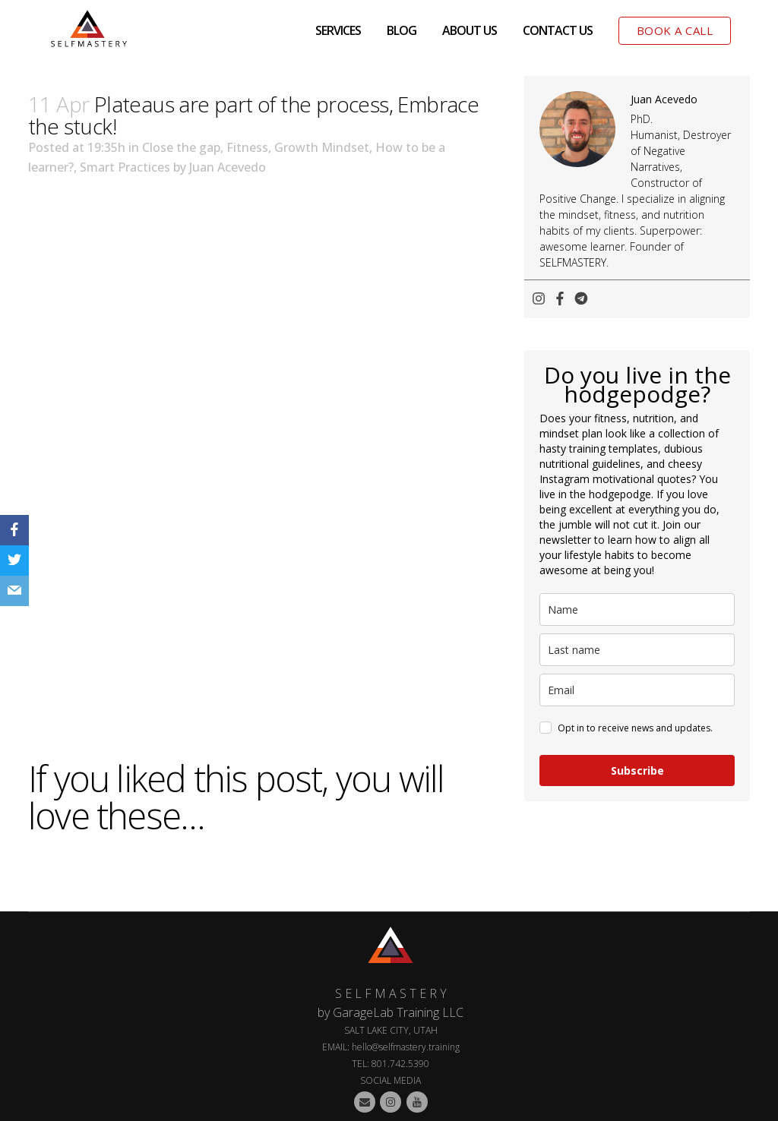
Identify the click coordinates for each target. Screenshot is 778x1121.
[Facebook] (14, 530)
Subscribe (637, 770)
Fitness (247, 147)
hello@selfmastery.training (406, 1046)
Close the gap (181, 147)
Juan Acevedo (227, 167)
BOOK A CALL (675, 30)
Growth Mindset (321, 147)
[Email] (14, 591)
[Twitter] (14, 560)
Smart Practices (125, 167)
